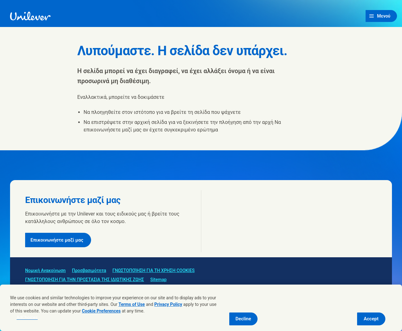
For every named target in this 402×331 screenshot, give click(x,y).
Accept (371, 319)
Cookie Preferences (101, 310)
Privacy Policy (168, 304)
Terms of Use (131, 304)
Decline (243, 319)
